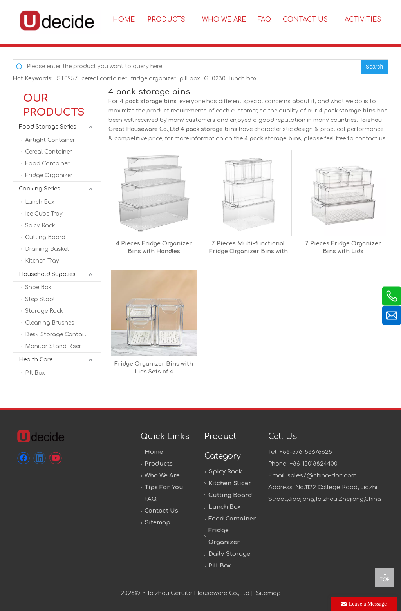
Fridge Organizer (49, 175)
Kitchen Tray (42, 261)
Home (154, 452)
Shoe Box (38, 287)
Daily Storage (229, 554)
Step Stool (40, 299)
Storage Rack (44, 311)
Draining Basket (47, 249)
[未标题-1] (41, 436)
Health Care (35, 360)
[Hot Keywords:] (374, 67)
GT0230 (215, 79)
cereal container (104, 79)
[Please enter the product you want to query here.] (194, 67)
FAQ (151, 499)
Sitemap (157, 522)
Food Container (47, 164)
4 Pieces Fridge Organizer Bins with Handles (154, 247)
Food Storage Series (47, 127)
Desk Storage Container (58, 334)
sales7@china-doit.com (322, 475)
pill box (190, 79)
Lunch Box (39, 202)
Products (159, 464)
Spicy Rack (40, 225)
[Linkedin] (39, 458)
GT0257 (67, 79)
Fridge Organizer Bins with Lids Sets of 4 (153, 368)
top (384, 577)
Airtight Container (50, 140)
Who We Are (162, 475)
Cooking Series (39, 189)
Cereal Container (48, 152)
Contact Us (161, 511)
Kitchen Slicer (229, 483)
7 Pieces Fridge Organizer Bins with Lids (343, 247)
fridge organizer (153, 79)
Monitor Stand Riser (53, 346)
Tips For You (164, 487)
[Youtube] (55, 458)
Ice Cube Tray (44, 214)
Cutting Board (45, 237)
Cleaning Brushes (49, 323)
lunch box (243, 79)
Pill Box (35, 373)
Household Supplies (47, 274)
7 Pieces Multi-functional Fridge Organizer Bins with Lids (248, 248)
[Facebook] (23, 458)
